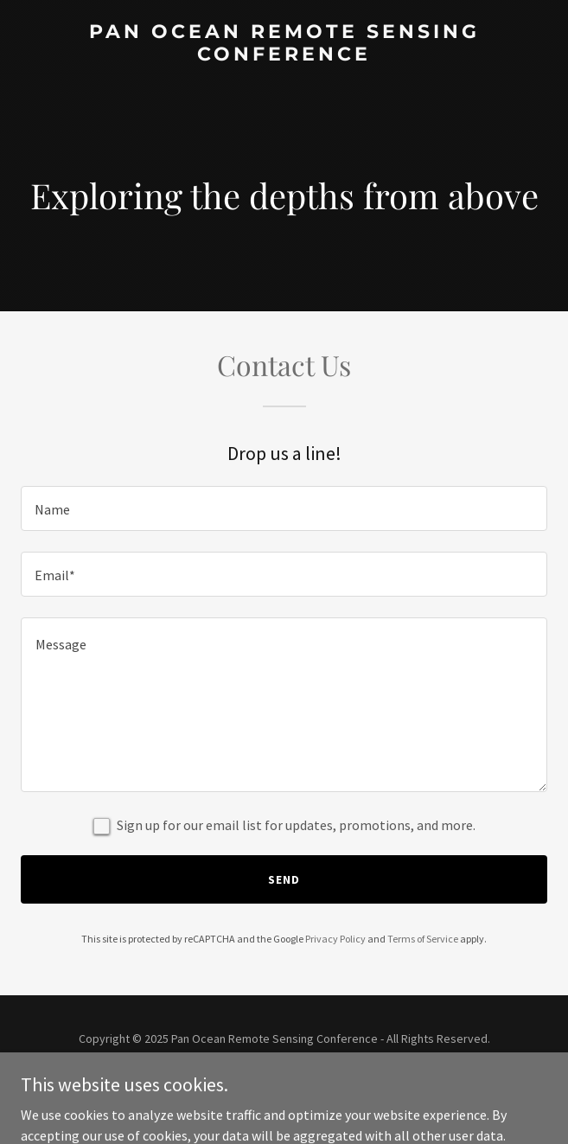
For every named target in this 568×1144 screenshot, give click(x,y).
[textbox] (284, 508)
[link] (284, 55)
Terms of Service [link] (422, 938)
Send (284, 879)
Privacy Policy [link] (335, 938)
